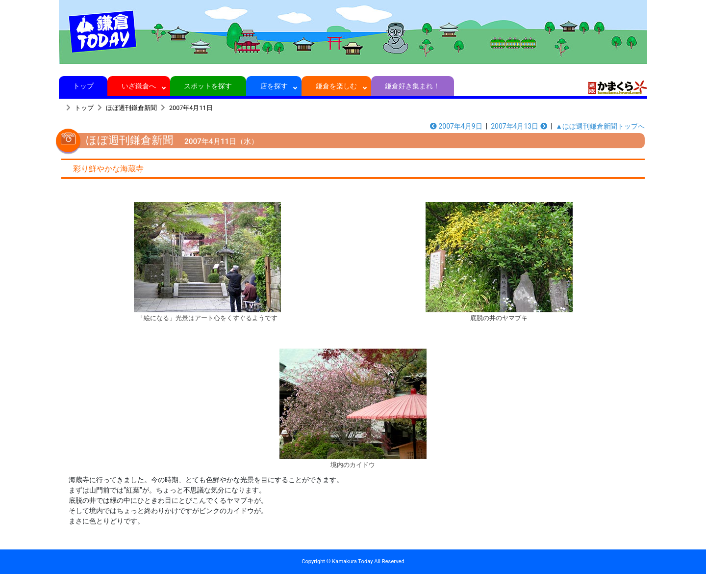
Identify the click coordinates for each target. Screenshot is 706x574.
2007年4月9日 (456, 126)
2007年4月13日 (519, 126)
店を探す (273, 86)
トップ (83, 86)
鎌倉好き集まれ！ (412, 86)
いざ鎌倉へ (139, 86)
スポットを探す (208, 86)
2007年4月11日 (191, 107)
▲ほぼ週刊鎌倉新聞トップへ (600, 126)
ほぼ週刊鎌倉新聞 (131, 107)
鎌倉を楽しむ (336, 86)
